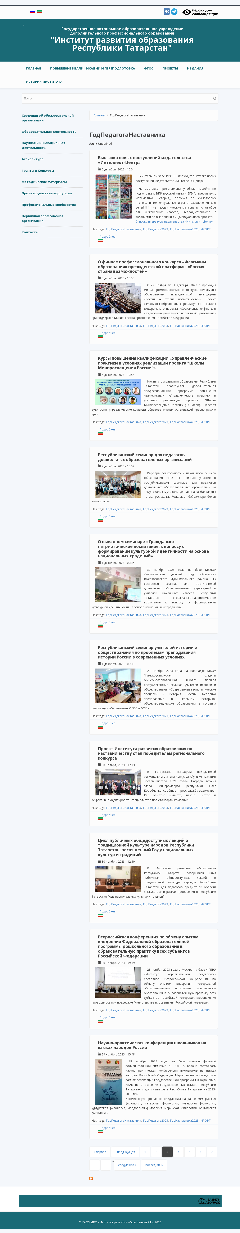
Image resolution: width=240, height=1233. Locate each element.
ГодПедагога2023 (155, 229)
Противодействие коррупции (47, 193)
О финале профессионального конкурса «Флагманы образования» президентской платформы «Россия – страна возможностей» (152, 266)
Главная (33, 68)
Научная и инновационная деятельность (43, 145)
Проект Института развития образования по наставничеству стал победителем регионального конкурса (151, 753)
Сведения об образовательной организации (48, 117)
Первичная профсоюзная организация (42, 218)
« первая (100, 1152)
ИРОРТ (205, 229)
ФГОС (148, 68)
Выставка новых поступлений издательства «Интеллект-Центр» (144, 160)
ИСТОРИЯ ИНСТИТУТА (44, 81)
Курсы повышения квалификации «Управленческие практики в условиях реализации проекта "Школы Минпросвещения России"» (152, 363)
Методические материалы (44, 182)
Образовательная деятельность (49, 131)
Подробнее (107, 236)
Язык (93, 144)
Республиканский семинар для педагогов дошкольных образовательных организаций (145, 457)
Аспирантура (32, 159)
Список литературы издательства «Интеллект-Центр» (174, 221)
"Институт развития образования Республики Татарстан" (122, 44)
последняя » (154, 1165)
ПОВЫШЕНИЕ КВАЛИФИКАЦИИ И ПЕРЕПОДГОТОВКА (92, 68)
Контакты (30, 232)
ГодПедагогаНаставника (123, 229)
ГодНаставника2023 (184, 229)
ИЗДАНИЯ (195, 68)
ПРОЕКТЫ (170, 68)
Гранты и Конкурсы (38, 170)
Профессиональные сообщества (49, 204)
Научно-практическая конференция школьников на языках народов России (152, 1045)
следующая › (127, 1165)
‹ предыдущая (125, 1152)
